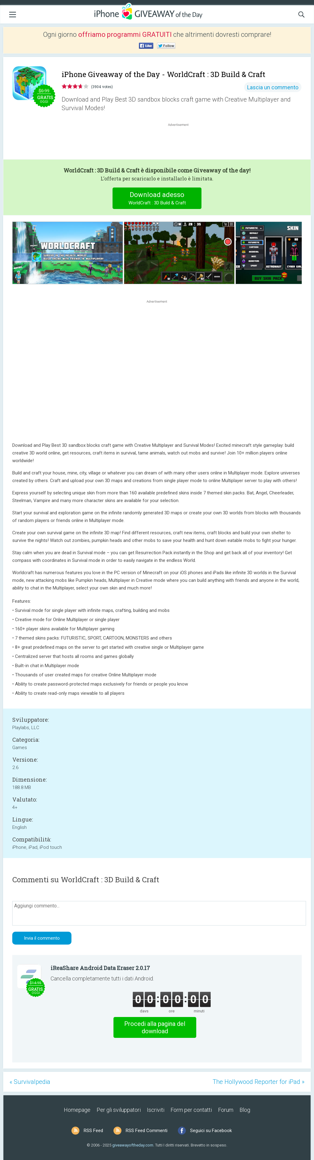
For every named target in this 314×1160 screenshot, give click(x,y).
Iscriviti (155, 1110)
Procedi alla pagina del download (154, 1027)
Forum (225, 1110)
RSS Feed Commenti (146, 1130)
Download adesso (157, 199)
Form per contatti (191, 1110)
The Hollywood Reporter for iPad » (258, 1081)
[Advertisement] (181, 142)
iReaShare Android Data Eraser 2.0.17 (100, 968)
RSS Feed (93, 1130)
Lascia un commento (272, 87)
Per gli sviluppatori (119, 1110)
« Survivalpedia (30, 1081)
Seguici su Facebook (211, 1130)
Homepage (77, 1110)
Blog (244, 1110)
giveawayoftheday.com (132, 1145)
